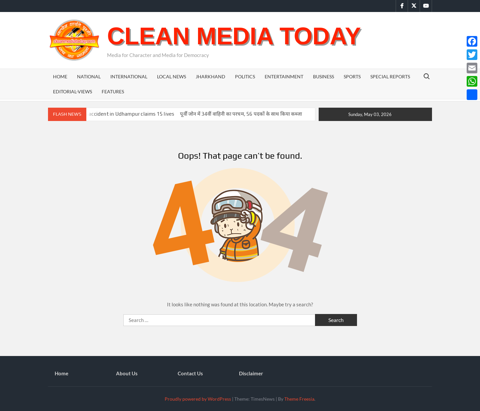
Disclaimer (251, 373)
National (89, 76)
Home (60, 76)
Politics (245, 76)
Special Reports (390, 76)
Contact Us (190, 373)
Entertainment (284, 76)
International (128, 76)
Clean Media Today (234, 36)
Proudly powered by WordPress (198, 399)
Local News (171, 76)
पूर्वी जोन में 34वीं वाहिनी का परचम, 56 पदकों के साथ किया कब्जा (241, 114)
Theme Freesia (299, 399)
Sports (352, 76)
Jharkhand (210, 76)
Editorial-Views (72, 91)
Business (323, 76)
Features (113, 91)
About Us (127, 373)
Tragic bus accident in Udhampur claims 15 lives (119, 114)
